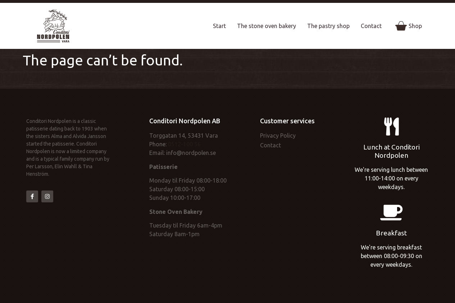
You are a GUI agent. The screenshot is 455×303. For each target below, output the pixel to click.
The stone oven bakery (266, 26)
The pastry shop (328, 26)
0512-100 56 (184, 144)
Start (219, 26)
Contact (371, 26)
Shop (408, 26)
